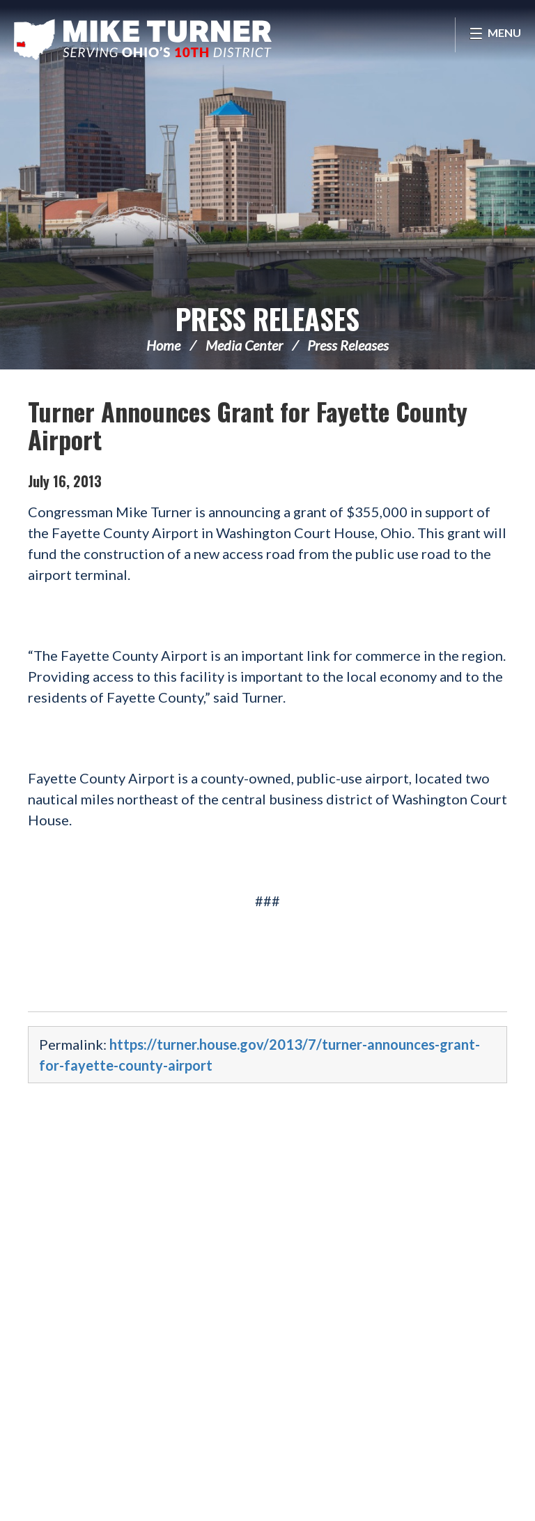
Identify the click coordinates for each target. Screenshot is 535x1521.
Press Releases (267, 318)
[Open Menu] (495, 34)
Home (163, 345)
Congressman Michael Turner (143, 39)
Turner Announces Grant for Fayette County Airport (247, 424)
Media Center (244, 345)
